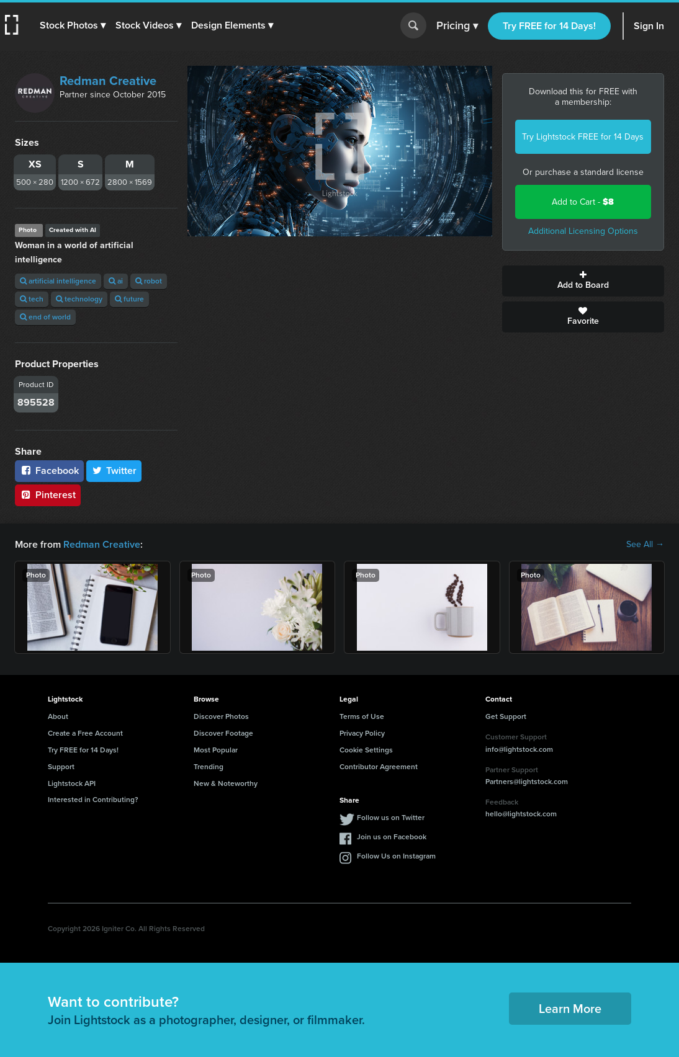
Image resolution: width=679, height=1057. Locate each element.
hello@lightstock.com (521, 813)
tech (31, 299)
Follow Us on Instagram (396, 856)
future (129, 299)
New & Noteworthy (226, 783)
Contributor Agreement (379, 766)
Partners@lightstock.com (526, 781)
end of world (45, 317)
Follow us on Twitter (391, 817)
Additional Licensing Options (583, 231)
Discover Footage (223, 733)
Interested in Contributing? (93, 799)
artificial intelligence (58, 281)
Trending (208, 766)
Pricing (457, 26)
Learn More (570, 1008)
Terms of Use (362, 716)
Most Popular (216, 750)
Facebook (49, 470)
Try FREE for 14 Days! (549, 26)
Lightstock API (72, 783)
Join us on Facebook (391, 836)
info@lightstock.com (519, 749)
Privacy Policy (362, 733)
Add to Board (583, 281)
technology (79, 299)
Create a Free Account (85, 733)
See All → (645, 544)
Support (61, 766)
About (58, 716)
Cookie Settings (366, 750)
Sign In (649, 26)
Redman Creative (108, 80)
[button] (73, 25)
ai (116, 281)
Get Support (505, 716)
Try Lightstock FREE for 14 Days (583, 136)
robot (148, 281)
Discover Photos (221, 716)
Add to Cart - (583, 201)
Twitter (114, 470)
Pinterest (48, 495)
